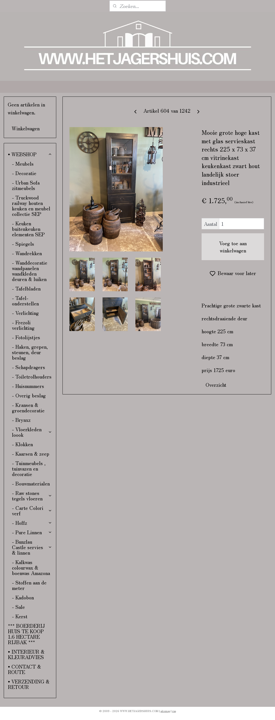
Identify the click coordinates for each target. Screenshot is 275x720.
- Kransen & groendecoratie (28, 407)
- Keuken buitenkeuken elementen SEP (28, 229)
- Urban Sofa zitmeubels (26, 185)
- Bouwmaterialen (31, 483)
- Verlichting (25, 312)
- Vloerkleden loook (32, 432)
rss (174, 711)
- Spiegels (23, 243)
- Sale (18, 606)
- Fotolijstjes (26, 337)
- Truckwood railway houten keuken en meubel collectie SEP (31, 205)
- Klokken (22, 444)
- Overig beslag (29, 395)
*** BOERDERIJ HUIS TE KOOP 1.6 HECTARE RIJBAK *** (26, 634)
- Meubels (23, 163)
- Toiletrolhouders (32, 376)
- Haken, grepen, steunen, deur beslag (30, 352)
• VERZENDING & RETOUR (29, 684)
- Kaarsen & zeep (30, 453)
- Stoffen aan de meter (29, 585)
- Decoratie (24, 173)
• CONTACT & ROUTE (24, 669)
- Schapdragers (28, 367)
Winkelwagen (26, 128)
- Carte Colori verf (32, 510)
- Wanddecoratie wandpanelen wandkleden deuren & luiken (29, 271)
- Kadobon (23, 597)
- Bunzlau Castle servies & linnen (32, 547)
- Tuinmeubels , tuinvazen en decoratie (29, 468)
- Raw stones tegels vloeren (32, 495)
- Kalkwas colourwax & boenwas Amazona (31, 567)
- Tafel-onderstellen (25, 300)
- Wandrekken (27, 253)
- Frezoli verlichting (23, 325)
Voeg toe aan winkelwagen (233, 247)
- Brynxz (21, 419)
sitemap (165, 711)
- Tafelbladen (26, 288)
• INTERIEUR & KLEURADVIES (26, 654)
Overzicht (216, 384)
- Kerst (19, 616)
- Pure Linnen (32, 532)
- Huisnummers (28, 385)
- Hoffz (32, 522)
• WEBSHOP (30, 154)
